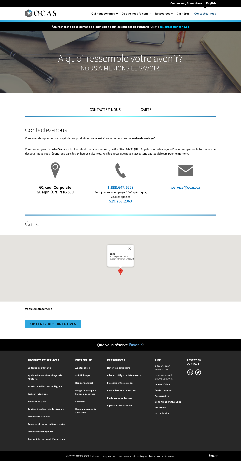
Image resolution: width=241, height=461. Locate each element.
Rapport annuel (84, 382)
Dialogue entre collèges (120, 382)
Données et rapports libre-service (46, 424)
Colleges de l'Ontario (39, 367)
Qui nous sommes (103, 13)
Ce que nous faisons (135, 13)
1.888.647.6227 (120, 187)
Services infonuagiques (40, 431)
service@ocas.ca (185, 187)
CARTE (146, 109)
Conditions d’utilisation (168, 401)
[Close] (130, 249)
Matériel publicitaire (118, 367)
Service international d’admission (46, 439)
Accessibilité (162, 395)
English (211, 3)
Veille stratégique (38, 393)
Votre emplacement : (39, 309)
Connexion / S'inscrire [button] (186, 3)
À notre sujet (82, 367)
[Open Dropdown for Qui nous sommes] (117, 13)
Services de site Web (39, 416)
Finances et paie (37, 401)
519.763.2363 (120, 201)
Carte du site (162, 413)
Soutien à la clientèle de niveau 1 (46, 408)
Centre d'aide (162, 384)
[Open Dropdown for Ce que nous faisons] (150, 13)
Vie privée (160, 407)
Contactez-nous (205, 13)
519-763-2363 (161, 369)
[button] (120, 271)
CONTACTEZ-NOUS (105, 109)
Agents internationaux (119, 405)
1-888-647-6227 (162, 365)
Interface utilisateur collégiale (45, 386)
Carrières (183, 13)
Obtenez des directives (53, 323)
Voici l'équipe (82, 375)
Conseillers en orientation (121, 390)
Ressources (162, 13)
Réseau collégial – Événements (124, 375)
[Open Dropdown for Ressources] (172, 13)
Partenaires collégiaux (119, 397)
